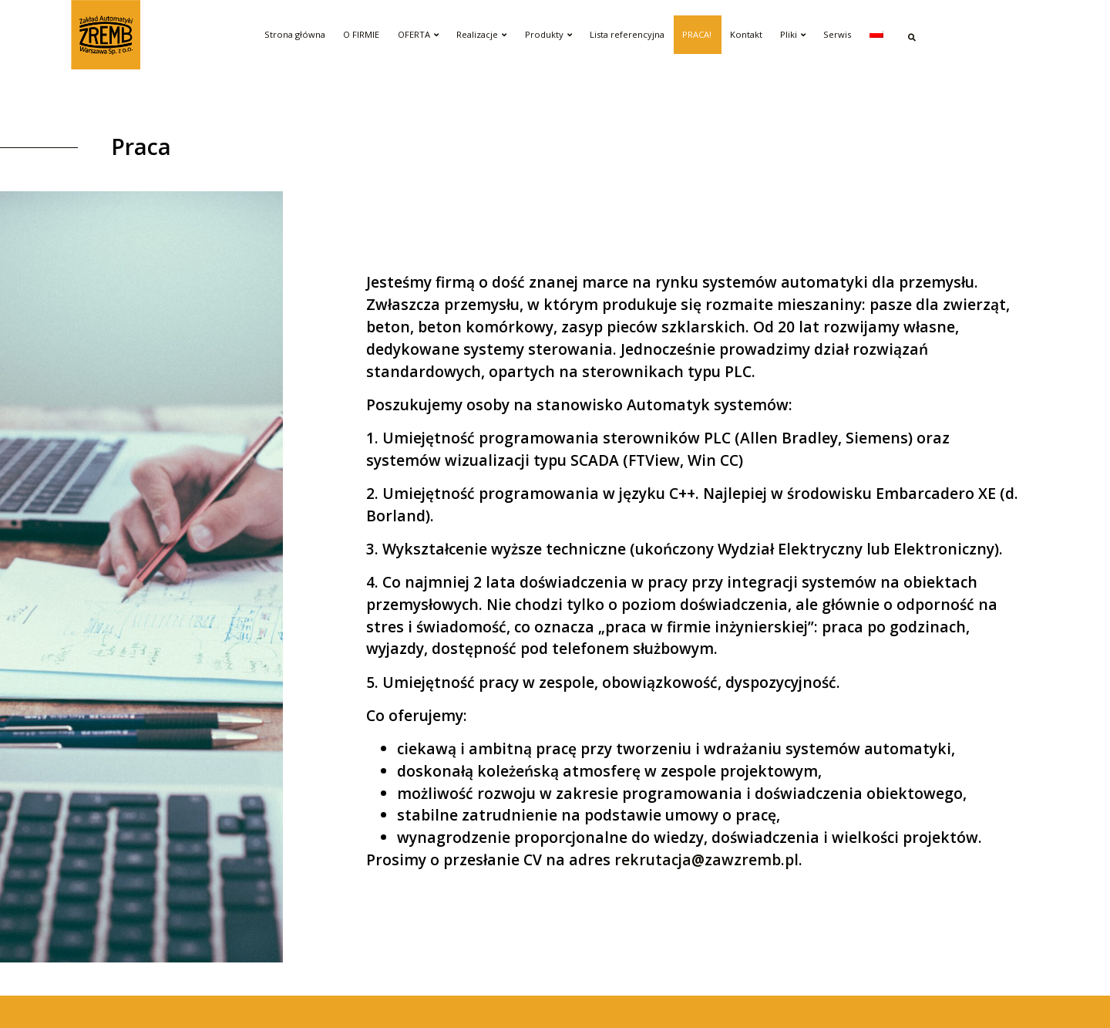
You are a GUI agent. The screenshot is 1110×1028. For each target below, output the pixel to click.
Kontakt (746, 34)
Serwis (837, 34)
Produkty (548, 34)
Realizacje (481, 34)
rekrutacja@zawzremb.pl (706, 859)
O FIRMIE (361, 34)
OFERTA (418, 34)
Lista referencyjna (627, 34)
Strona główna (294, 34)
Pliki (793, 34)
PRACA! (696, 34)
